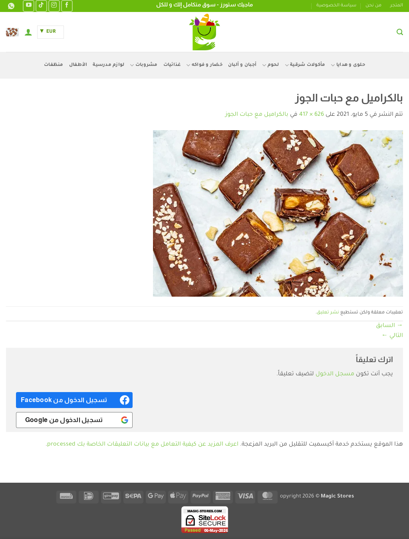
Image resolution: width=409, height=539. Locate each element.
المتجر (396, 5)
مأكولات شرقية (305, 65)
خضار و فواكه (204, 65)
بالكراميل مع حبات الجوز (256, 115)
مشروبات (143, 65)
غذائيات (172, 65)
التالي (392, 336)
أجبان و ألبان (242, 65)
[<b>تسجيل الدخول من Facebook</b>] (74, 400)
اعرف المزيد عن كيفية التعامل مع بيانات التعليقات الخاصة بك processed (142, 445)
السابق (389, 326)
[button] (400, 32)
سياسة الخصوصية (336, 5)
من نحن (373, 5)
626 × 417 (311, 115)
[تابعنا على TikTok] (41, 6)
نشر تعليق (328, 312)
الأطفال (78, 65)
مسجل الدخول (335, 374)
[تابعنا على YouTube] (28, 6)
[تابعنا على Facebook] (67, 6)
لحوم (270, 65)
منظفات (54, 65)
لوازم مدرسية (108, 65)
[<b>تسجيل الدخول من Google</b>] (74, 420)
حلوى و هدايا (348, 65)
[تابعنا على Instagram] (54, 6)
